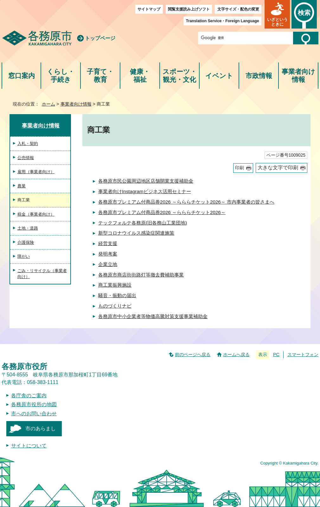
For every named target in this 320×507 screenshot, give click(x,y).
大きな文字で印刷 (278, 167)
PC (276, 354)
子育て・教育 (100, 75)
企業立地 (107, 264)
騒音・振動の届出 (117, 295)
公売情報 (25, 157)
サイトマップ (149, 9)
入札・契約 (27, 143)
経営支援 (107, 243)
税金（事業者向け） (35, 214)
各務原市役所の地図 (34, 404)
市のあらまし (40, 428)
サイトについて (29, 445)
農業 (21, 186)
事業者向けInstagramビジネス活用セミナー (144, 191)
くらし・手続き (60, 75)
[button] (277, 14)
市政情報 (259, 75)
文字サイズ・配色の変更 (238, 9)
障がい (23, 256)
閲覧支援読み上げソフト (189, 9)
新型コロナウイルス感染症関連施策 (136, 233)
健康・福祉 (140, 75)
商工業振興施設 (114, 285)
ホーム (48, 104)
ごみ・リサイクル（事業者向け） (42, 273)
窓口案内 (21, 75)
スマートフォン (302, 354)
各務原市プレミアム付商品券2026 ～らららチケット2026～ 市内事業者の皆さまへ (186, 202)
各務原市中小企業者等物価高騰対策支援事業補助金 (153, 316)
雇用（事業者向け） (35, 171)
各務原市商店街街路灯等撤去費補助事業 (141, 274)
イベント (219, 75)
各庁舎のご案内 (29, 395)
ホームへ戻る (236, 354)
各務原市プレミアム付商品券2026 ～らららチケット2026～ (162, 212)
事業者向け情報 (298, 75)
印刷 (239, 168)
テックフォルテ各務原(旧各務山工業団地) (142, 222)
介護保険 (25, 242)
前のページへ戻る (192, 354)
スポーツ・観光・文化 (180, 75)
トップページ (100, 38)
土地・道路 (27, 228)
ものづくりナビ (114, 306)
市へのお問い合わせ (34, 413)
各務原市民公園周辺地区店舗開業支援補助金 (145, 181)
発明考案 (107, 254)
